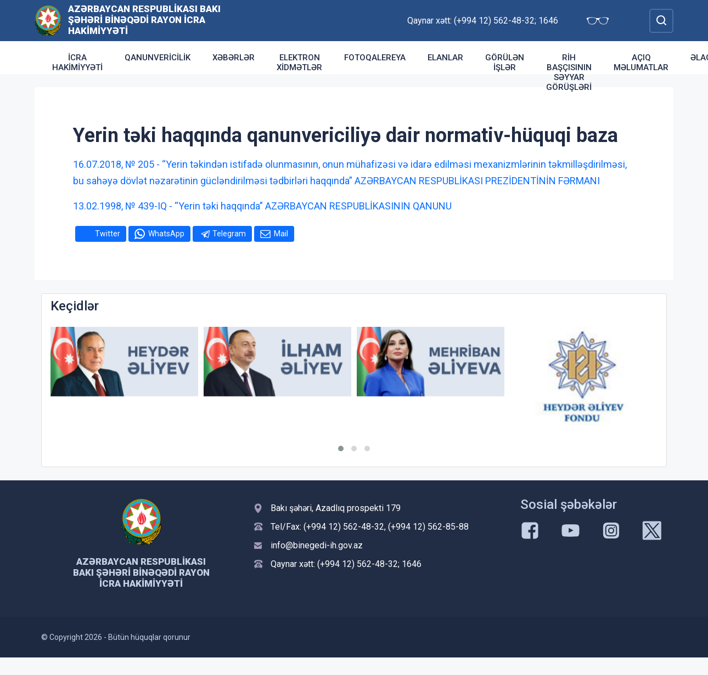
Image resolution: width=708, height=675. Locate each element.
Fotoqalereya (375, 58)
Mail (281, 233)
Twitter (107, 233)
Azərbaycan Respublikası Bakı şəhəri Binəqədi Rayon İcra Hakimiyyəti (144, 19)
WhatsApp (166, 233)
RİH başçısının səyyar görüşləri (569, 72)
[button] (340, 448)
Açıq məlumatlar (641, 62)
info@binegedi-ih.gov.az (317, 545)
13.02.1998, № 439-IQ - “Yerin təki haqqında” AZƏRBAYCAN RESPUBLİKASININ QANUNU (262, 206)
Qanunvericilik (157, 58)
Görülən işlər (504, 62)
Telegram (229, 233)
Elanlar (445, 58)
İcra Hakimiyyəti (77, 62)
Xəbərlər (233, 58)
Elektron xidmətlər (299, 62)
